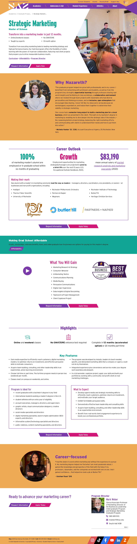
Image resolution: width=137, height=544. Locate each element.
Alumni (94, 1)
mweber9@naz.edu (116, 520)
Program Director (38, 58)
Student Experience (80, 6)
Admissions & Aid (56, 6)
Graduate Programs (24, 14)
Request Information (19, 66)
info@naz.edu (56, 539)
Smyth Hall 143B (115, 523)
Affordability (16, 249)
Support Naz (115, 1)
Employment (60, 541)
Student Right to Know (49, 541)
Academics (37, 6)
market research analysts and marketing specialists (109, 165)
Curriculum (13, 58)
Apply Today (83, 226)
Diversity (39, 541)
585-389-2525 (42, 539)
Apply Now (40, 66)
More (125, 3)
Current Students (83, 1)
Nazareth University (18, 5)
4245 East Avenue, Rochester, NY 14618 (23, 539)
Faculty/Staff (103, 1)
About (115, 6)
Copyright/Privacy (31, 541)
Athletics (100, 6)
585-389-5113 (114, 516)
